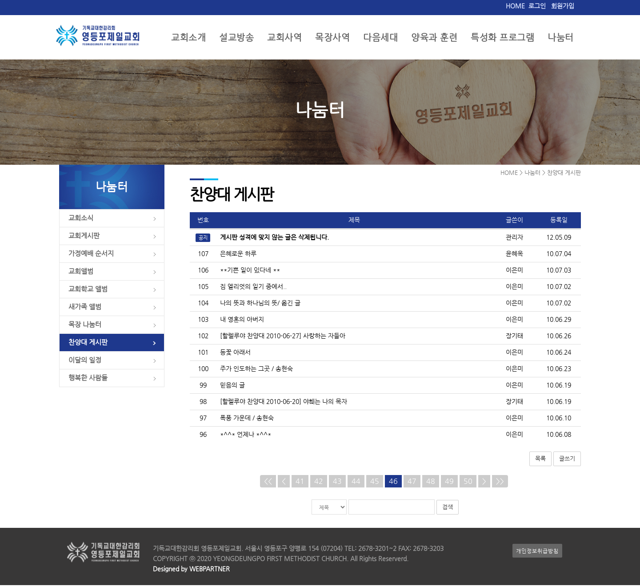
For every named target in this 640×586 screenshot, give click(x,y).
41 (300, 482)
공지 (203, 238)
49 (449, 482)
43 (337, 482)
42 (318, 482)
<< (268, 482)
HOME (515, 6)
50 (468, 482)
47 (412, 482)
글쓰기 (567, 459)
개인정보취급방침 (537, 551)
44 (356, 482)
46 (393, 482)
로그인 (537, 6)
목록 (540, 459)
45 (374, 482)
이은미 (514, 271)
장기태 (514, 337)
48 (430, 482)
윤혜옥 (514, 254)
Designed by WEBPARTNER (191, 570)
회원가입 (562, 6)
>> (500, 482)
